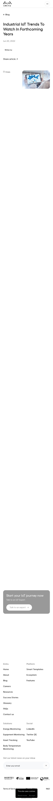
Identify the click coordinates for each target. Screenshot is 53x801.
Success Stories (10, 697)
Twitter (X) (31, 734)
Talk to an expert (18, 608)
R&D (48, 788)
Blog (7, 14)
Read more (22, 795)
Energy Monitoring (12, 728)
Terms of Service (10, 788)
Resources (8, 691)
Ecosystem (31, 674)
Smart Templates (34, 669)
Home (6, 669)
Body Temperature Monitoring (12, 747)
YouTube (30, 740)
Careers (7, 686)
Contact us (8, 714)
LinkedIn (30, 728)
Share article (9, 58)
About (6, 674)
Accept (32, 795)
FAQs (5, 708)
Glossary (7, 702)
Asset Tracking (10, 740)
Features (30, 680)
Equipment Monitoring (14, 734)
